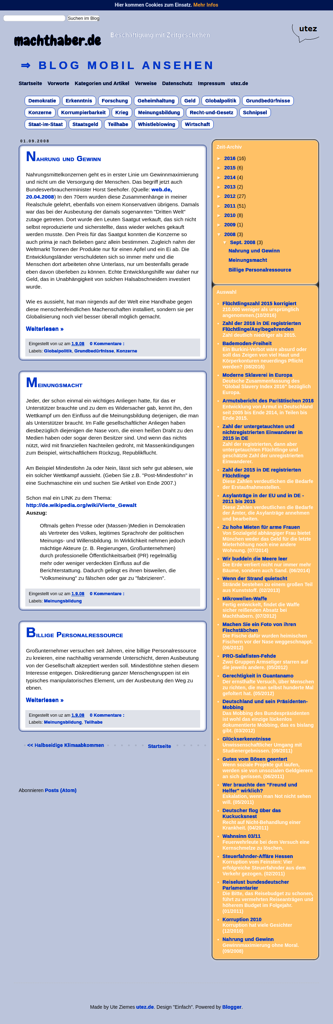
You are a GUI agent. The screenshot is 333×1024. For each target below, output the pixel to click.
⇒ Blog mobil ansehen (118, 65)
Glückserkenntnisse (247, 739)
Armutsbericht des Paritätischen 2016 (268, 400)
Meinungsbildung (159, 112)
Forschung (115, 100)
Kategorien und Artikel (102, 83)
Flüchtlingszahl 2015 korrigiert (260, 303)
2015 (230, 167)
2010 (230, 215)
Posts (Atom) (61, 790)
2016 (230, 158)
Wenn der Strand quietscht (255, 578)
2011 (230, 206)
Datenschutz (177, 83)
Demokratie (42, 100)
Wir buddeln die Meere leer (255, 558)
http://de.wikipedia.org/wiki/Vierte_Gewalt (81, 505)
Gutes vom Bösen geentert (255, 759)
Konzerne (40, 112)
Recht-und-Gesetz (211, 112)
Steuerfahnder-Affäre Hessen (258, 856)
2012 (230, 196)
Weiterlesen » (45, 328)
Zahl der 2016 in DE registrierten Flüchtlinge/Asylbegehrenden (262, 326)
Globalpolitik (220, 100)
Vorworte (58, 83)
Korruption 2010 (242, 919)
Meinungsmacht (54, 384)
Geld (190, 100)
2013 (230, 187)
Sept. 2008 (243, 242)
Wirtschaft (197, 124)
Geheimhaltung (156, 100)
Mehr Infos (205, 5)
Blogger (231, 1007)
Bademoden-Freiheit (247, 343)
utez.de (239, 83)
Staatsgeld (85, 124)
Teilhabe (118, 124)
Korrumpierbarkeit (83, 112)
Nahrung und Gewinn (63, 158)
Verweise (146, 83)
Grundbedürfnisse (268, 100)
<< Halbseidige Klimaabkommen (65, 745)
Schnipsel (255, 112)
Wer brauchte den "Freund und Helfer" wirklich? (260, 787)
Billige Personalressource (74, 634)
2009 (230, 224)
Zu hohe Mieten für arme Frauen (261, 527)
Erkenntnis (79, 100)
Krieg (122, 112)
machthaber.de (57, 41)
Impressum (211, 83)
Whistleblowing (157, 124)
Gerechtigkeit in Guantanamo (258, 675)
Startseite (30, 83)
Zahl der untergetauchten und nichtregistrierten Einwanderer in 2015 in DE (263, 432)
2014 (230, 177)
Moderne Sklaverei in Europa (258, 375)
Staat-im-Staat (45, 124)
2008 (230, 234)
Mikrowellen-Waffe (245, 598)
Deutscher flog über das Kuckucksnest (252, 813)
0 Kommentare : (107, 343)
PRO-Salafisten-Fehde (249, 656)
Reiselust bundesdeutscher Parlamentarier (256, 885)
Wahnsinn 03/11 (242, 836)
